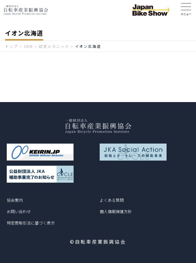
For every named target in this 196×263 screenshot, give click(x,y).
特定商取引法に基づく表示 (31, 223)
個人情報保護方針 (116, 211)
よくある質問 (112, 200)
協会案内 (15, 200)
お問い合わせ (19, 211)
